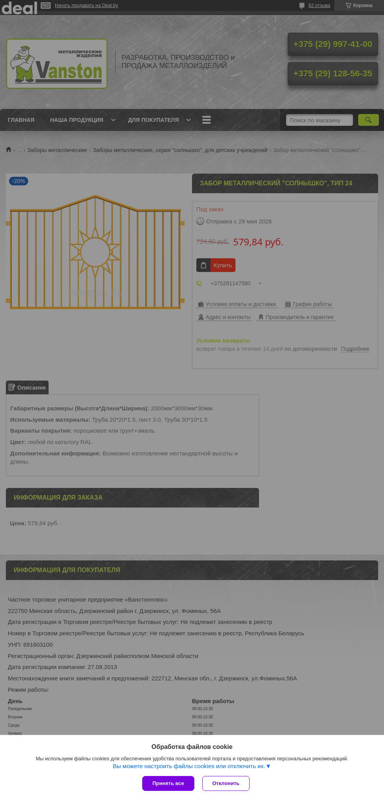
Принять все (168, 783)
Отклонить (225, 783)
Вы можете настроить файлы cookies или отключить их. (189, 766)
